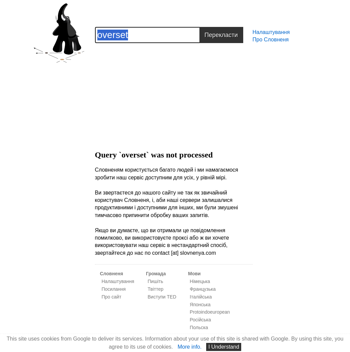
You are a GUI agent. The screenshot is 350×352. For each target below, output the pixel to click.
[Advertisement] (174, 90)
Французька (203, 289)
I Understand (223, 347)
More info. (189, 347)
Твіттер (155, 289)
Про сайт (112, 297)
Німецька (200, 281)
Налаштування (271, 32)
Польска (199, 327)
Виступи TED (162, 297)
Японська (200, 304)
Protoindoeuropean (210, 312)
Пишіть (155, 281)
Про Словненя (271, 39)
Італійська (201, 297)
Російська (200, 319)
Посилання (114, 289)
